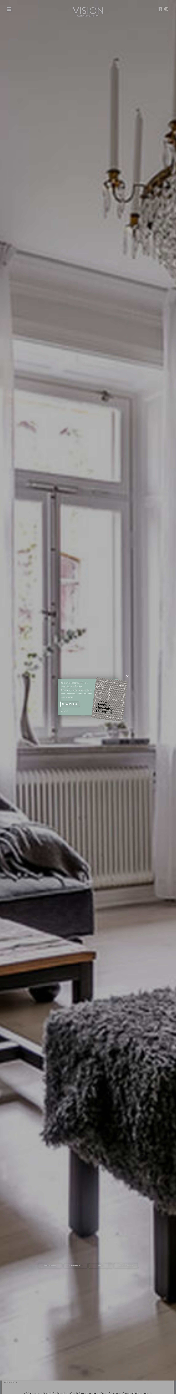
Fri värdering (70, 704)
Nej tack (64, 711)
